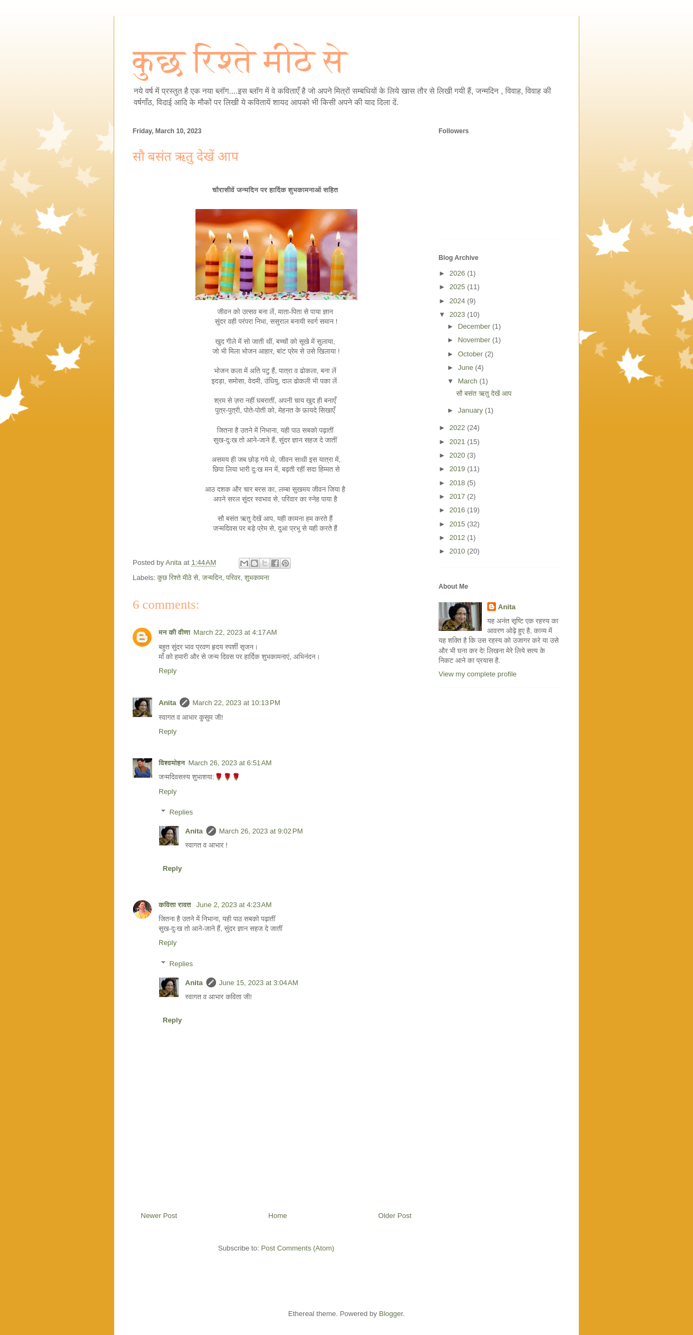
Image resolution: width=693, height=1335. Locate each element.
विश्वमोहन (172, 763)
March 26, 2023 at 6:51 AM (230, 763)
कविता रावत (176, 905)
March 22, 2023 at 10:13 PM (236, 703)
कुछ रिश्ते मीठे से (240, 61)
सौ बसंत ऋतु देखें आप (483, 393)
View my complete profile (478, 674)
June (466, 367)
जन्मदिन (212, 578)
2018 (458, 483)
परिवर (233, 578)
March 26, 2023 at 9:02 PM (261, 831)
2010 (458, 551)
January (471, 410)
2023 (458, 314)
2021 (458, 442)
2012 (458, 537)
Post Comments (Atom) (297, 1248)
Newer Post (159, 1216)
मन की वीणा (174, 632)
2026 (458, 273)
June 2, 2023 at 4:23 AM (234, 905)
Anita (167, 703)
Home (278, 1216)
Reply (167, 671)
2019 (458, 469)
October (471, 354)
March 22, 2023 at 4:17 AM (235, 632)
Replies (181, 812)
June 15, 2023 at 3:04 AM (258, 983)
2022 (458, 428)
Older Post (394, 1216)
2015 (458, 524)
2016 (458, 510)
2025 (458, 287)
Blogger (391, 1314)
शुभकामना (256, 578)
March (469, 381)
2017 (458, 496)
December (475, 326)
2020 (458, 455)
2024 (458, 301)
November (475, 340)
